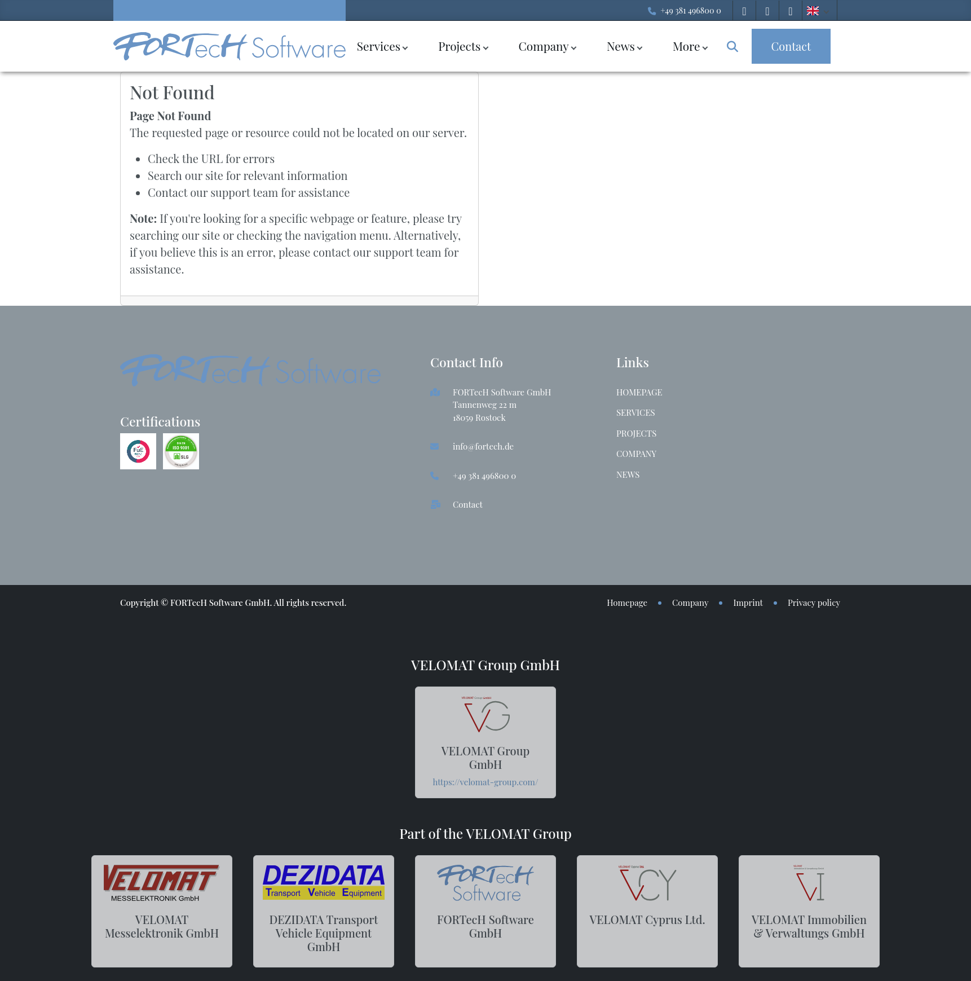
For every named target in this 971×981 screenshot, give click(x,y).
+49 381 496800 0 (690, 10)
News (621, 46)
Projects (459, 46)
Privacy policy (814, 602)
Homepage (639, 392)
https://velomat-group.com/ (486, 782)
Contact (468, 504)
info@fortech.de (483, 446)
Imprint (747, 602)
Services (378, 46)
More (686, 46)
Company (543, 46)
